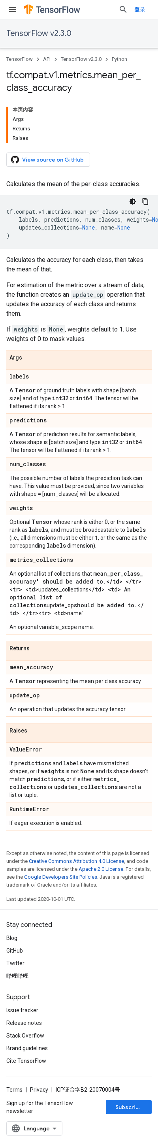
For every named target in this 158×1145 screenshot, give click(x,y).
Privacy (39, 1090)
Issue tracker (22, 1010)
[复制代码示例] (145, 201)
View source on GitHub (47, 160)
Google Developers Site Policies (60, 877)
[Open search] (123, 9)
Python (119, 59)
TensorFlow (19, 59)
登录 (139, 9)
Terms (14, 1090)
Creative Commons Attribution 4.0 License (76, 861)
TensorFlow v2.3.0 (38, 33)
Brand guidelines (27, 1048)
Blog (11, 938)
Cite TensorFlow (26, 1061)
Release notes (24, 1023)
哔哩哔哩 (17, 976)
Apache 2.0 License (101, 869)
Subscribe (129, 1107)
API (47, 59)
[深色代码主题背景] (132, 201)
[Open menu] (13, 9)
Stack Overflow (25, 1035)
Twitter (15, 963)
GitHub (14, 950)
